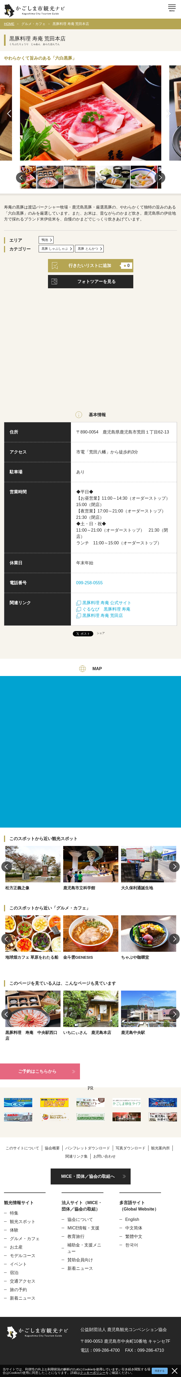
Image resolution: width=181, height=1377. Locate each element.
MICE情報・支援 (83, 1228)
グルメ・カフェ (33, 24)
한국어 (131, 1245)
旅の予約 (18, 1289)
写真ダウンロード (131, 1148)
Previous (10, 113)
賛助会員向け (80, 1260)
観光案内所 (160, 1148)
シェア (101, 633)
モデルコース (22, 1255)
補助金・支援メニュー (84, 1248)
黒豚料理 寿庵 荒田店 (99, 615)
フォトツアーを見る (96, 281)
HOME (9, 24)
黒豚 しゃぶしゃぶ (55, 249)
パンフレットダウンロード (87, 1148)
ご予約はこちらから (37, 1071)
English (132, 1219)
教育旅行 (76, 1236)
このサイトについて (22, 1148)
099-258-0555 (89, 583)
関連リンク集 (76, 1156)
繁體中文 (133, 1236)
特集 (14, 1213)
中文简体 (133, 1228)
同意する (159, 1371)
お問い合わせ (104, 1156)
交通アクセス (22, 1281)
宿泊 (14, 1272)
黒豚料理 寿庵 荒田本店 (71, 24)
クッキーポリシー (93, 1373)
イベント (18, 1264)
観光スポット (22, 1221)
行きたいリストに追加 (92, 265)
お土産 (16, 1247)
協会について (80, 1219)
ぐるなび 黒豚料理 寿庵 (103, 609)
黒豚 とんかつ (88, 249)
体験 (14, 1230)
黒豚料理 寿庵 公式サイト (104, 602)
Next (170, 113)
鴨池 (45, 240)
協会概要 (52, 1148)
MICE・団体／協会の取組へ (88, 1176)
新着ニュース (22, 1298)
